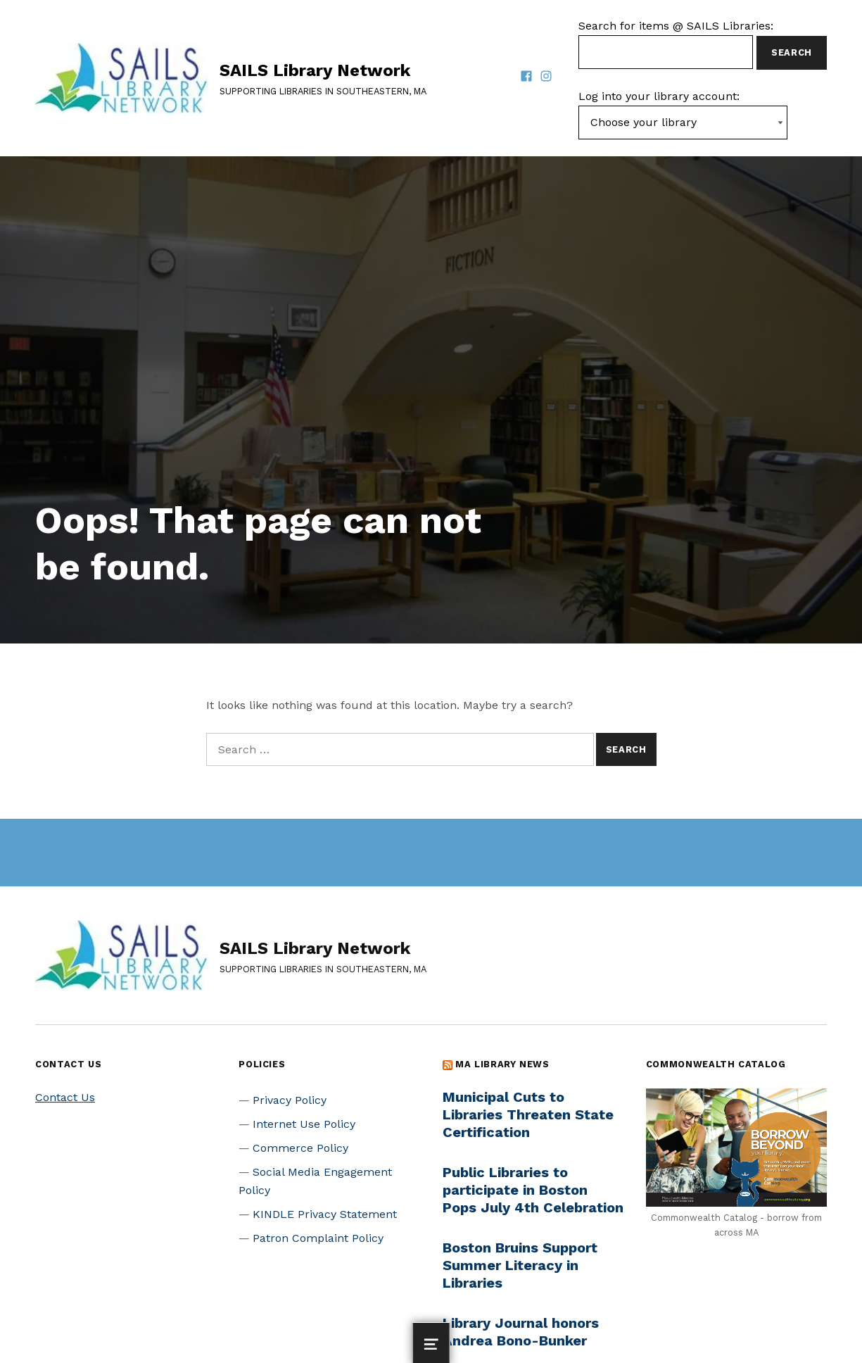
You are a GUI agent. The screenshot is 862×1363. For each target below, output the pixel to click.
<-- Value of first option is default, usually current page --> (682, 122)
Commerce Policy (300, 1148)
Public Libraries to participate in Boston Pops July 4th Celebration (533, 1190)
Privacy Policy (290, 1100)
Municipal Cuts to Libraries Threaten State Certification (528, 1114)
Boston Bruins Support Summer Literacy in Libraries (520, 1265)
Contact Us (65, 1097)
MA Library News (502, 1064)
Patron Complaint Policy (318, 1238)
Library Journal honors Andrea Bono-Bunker (521, 1331)
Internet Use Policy (304, 1124)
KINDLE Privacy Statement (325, 1214)
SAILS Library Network (315, 70)
